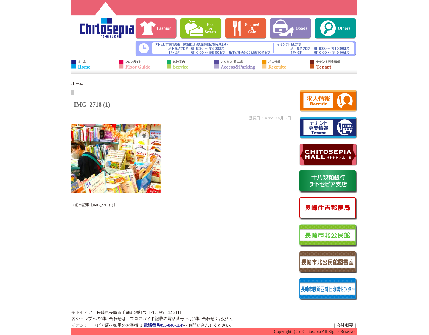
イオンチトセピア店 (90, 325)
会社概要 (345, 325)
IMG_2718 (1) (103, 205)
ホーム (77, 83)
